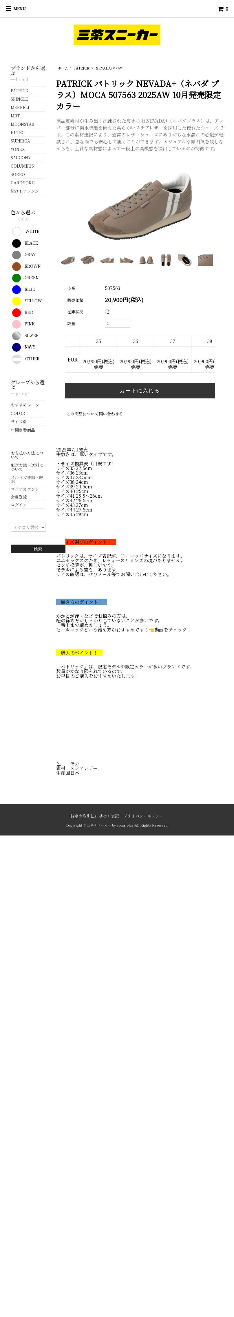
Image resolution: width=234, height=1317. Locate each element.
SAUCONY (21, 158)
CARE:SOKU (23, 183)
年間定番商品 (23, 430)
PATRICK (81, 67)
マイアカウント (25, 489)
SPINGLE (19, 99)
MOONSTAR (22, 124)
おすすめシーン (25, 405)
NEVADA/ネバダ (109, 67)
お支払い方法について (27, 455)
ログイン (19, 505)
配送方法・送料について (27, 467)
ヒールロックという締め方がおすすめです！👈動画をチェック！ (123, 629)
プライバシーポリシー (143, 816)
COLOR (18, 413)
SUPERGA (20, 141)
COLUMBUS (22, 166)
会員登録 (19, 497)
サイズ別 (19, 421)
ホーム (63, 67)
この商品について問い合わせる (94, 414)
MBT (15, 116)
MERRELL (20, 107)
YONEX (18, 149)
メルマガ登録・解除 (27, 479)
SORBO (18, 174)
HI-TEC (18, 132)
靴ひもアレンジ (25, 191)
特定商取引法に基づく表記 (94, 816)
